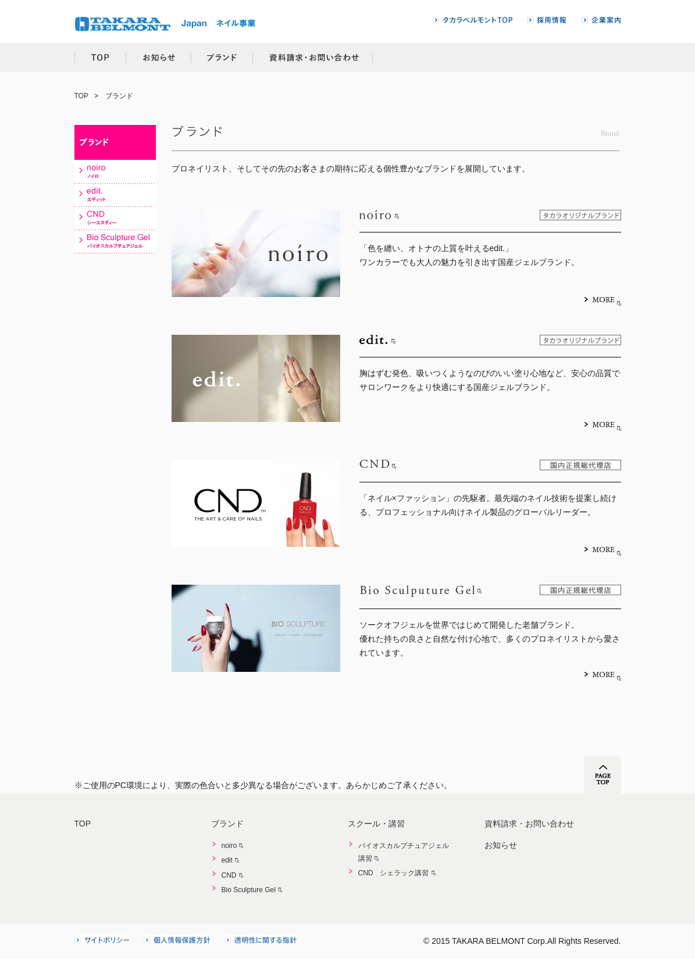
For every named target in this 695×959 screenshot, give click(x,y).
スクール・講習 (376, 823)
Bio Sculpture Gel (249, 890)
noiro (229, 846)
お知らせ (158, 57)
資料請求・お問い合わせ (313, 57)
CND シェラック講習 (393, 873)
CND (229, 875)
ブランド (222, 57)
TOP (100, 57)
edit (227, 860)
